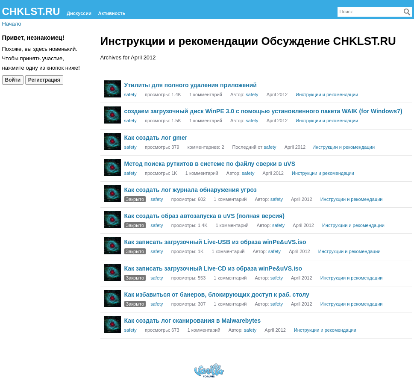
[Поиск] (407, 12)
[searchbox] (375, 12)
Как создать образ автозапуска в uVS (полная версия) (204, 215)
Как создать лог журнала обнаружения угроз (190, 189)
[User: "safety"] (112, 88)
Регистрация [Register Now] (44, 80)
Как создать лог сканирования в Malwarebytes (192, 320)
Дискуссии (79, 13)
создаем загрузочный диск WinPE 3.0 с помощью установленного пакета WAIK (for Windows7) (263, 111)
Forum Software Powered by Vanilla (209, 370)
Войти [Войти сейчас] (13, 80)
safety (130, 94)
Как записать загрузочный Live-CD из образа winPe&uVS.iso (213, 268)
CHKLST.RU (31, 11)
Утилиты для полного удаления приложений (190, 85)
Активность (112, 13)
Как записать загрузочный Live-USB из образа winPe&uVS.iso (215, 242)
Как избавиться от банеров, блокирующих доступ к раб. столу (216, 294)
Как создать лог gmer (156, 137)
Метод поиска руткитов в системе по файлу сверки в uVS (210, 163)
